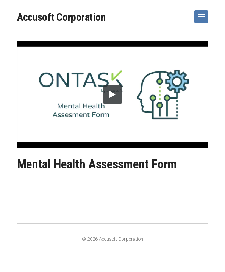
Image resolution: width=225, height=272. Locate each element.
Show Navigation (199, 13)
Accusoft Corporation (61, 17)
